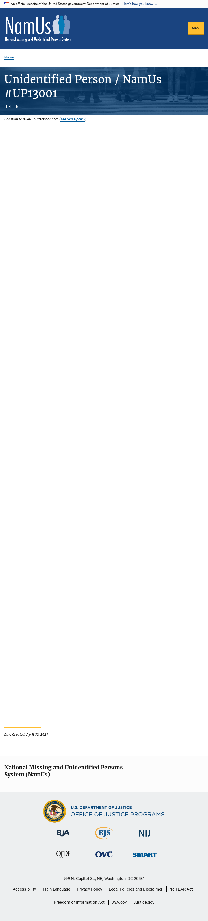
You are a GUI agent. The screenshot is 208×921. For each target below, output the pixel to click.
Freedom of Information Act (79, 902)
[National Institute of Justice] (144, 837)
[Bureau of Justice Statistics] (104, 840)
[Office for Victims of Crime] (104, 858)
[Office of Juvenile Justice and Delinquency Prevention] (63, 859)
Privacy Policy (89, 889)
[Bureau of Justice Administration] (63, 837)
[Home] (38, 28)
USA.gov (119, 902)
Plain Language (56, 889)
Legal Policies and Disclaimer (135, 889)
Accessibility (24, 889)
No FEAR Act (181, 889)
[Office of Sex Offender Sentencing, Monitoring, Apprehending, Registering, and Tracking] (145, 857)
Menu (196, 28)
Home (9, 57)
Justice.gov (144, 902)
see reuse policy (72, 119)
